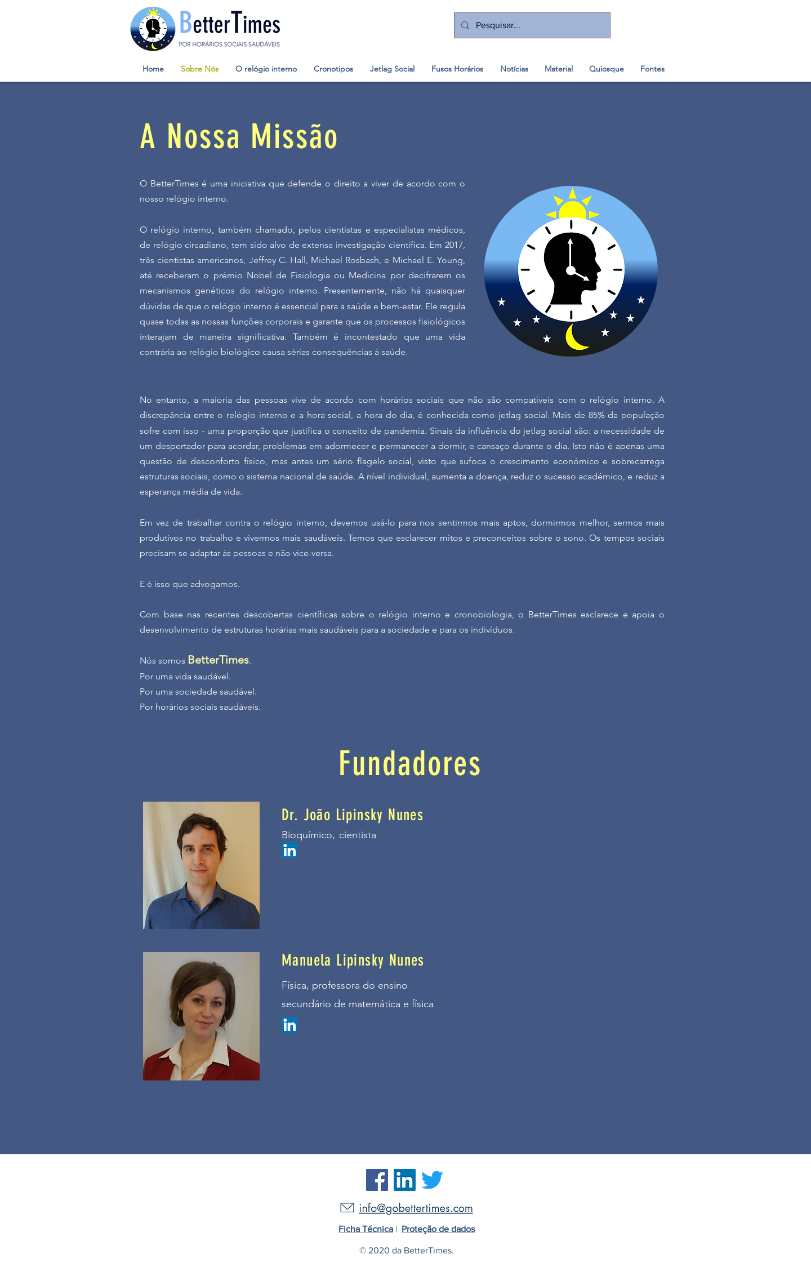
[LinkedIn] (405, 1180)
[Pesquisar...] (531, 25)
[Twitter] (432, 1180)
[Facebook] (377, 1180)
